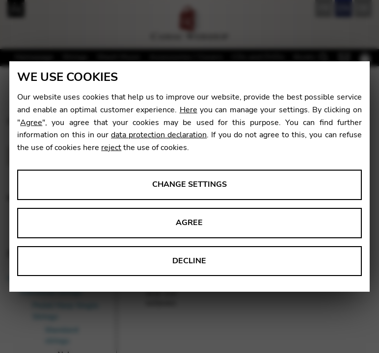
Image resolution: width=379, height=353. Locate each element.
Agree (31, 122)
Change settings (189, 184)
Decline (189, 260)
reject (111, 147)
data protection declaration (159, 134)
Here (188, 109)
